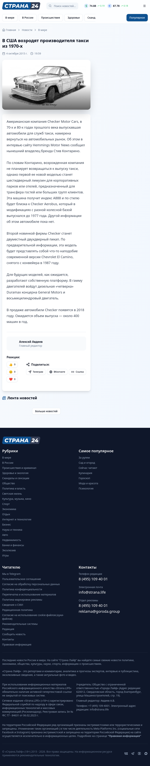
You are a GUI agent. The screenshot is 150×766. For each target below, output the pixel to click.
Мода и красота (88, 483)
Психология (86, 488)
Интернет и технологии (16, 519)
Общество (8, 483)
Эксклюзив (9, 550)
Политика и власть (14, 488)
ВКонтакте (57, 371)
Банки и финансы (13, 545)
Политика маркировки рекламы (22, 599)
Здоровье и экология (15, 473)
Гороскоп (84, 478)
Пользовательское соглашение (21, 579)
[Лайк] (12, 379)
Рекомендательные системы (20, 624)
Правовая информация (16, 644)
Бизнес (6, 524)
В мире (42, 30)
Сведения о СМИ (12, 604)
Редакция (8, 629)
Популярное (137, 17)
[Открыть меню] (144, 6)
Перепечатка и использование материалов (29, 594)
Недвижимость (11, 540)
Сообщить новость (14, 634)
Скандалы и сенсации (15, 478)
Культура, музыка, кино (16, 498)
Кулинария (85, 473)
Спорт (6, 504)
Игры (5, 555)
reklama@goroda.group (99, 611)
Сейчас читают (88, 468)
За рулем (84, 457)
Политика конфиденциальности (22, 589)
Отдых (6, 514)
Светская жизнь (12, 493)
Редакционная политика (17, 610)
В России (7, 462)
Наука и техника (12, 529)
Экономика (9, 509)
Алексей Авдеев (31, 342)
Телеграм (35, 371)
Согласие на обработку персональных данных (31, 584)
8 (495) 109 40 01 (93, 578)
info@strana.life (92, 592)
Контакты (8, 639)
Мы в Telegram (11, 574)
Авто (5, 535)
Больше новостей (46, 411)
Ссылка (77, 371)
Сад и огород (87, 462)
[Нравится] (12, 364)
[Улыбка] (12, 372)
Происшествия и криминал (19, 468)
